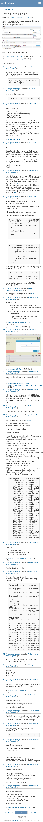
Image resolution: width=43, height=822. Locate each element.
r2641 (19, 183)
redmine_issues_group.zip (14, 59)
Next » (33, 812)
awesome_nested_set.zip (17, 139)
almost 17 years (11, 144)
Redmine (15, 820)
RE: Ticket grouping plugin (11, 67)
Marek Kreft (32, 142)
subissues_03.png (14, 327)
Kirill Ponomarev (33, 390)
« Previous (9, 812)
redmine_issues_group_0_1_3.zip (20, 690)
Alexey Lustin (32, 196)
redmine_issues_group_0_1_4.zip (20, 807)
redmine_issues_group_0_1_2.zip (20, 558)
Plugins (10, 10)
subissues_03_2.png (15, 369)
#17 (36, 450)
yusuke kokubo (33, 415)
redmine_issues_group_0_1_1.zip (20, 322)
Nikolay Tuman (33, 571)
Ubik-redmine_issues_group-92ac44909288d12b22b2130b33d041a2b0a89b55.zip (14, 387)
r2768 (29, 420)
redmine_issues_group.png (14, 56)
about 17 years (25, 17)
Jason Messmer (33, 711)
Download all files (40, 56)
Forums (4, 10)
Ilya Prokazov (32, 67)
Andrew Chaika (14, 17)
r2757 (33, 294)
